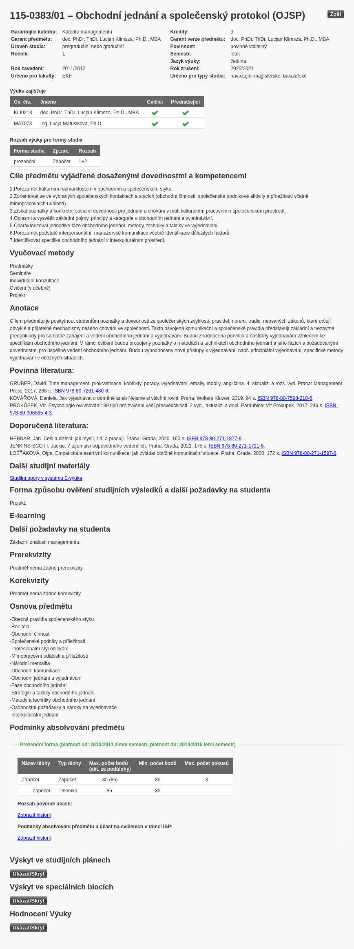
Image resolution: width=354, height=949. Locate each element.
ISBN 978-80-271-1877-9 (214, 438)
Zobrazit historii (34, 815)
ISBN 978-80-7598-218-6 (284, 398)
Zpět (335, 14)
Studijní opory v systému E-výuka (46, 478)
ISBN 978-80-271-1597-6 (308, 453)
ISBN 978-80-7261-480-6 (80, 391)
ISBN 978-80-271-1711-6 (236, 446)
